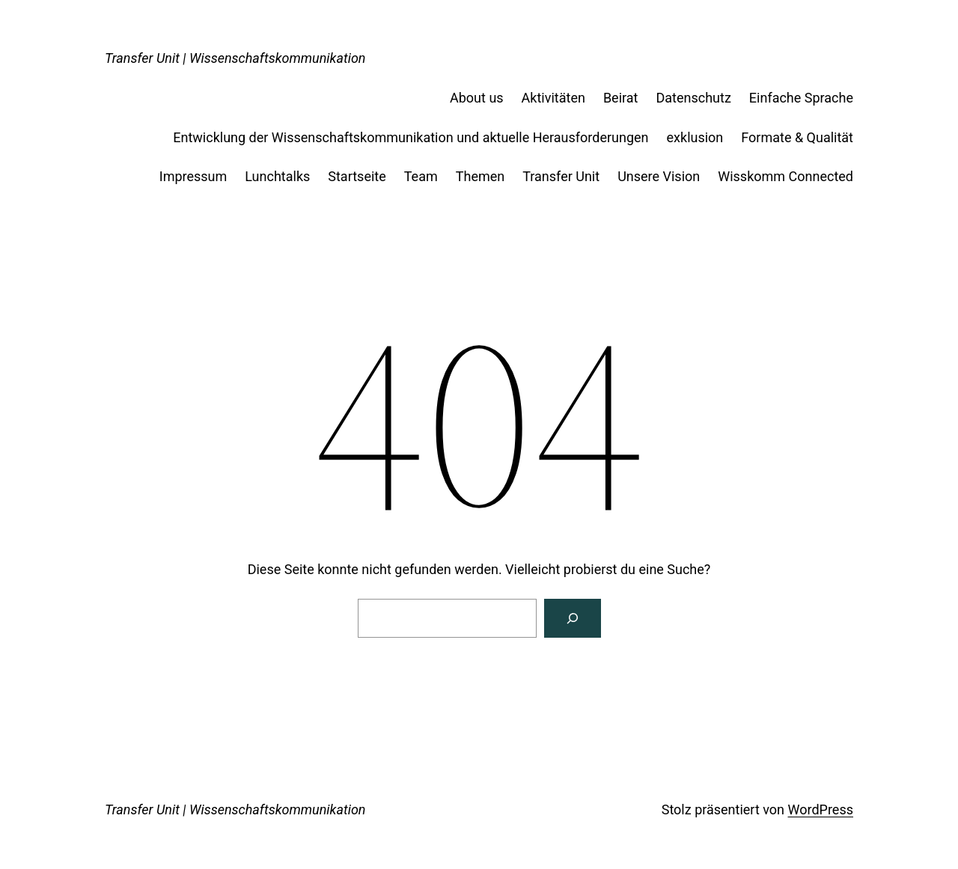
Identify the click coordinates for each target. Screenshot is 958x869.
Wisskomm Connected (785, 176)
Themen (480, 176)
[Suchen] (572, 618)
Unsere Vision (658, 176)
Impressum (193, 176)
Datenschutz (693, 98)
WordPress (820, 809)
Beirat (620, 98)
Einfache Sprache (801, 98)
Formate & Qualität (797, 137)
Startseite (356, 176)
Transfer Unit (560, 176)
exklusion (695, 137)
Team (421, 176)
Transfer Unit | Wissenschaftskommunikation (235, 58)
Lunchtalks (277, 176)
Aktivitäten (553, 98)
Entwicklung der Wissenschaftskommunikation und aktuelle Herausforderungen (410, 137)
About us (477, 98)
